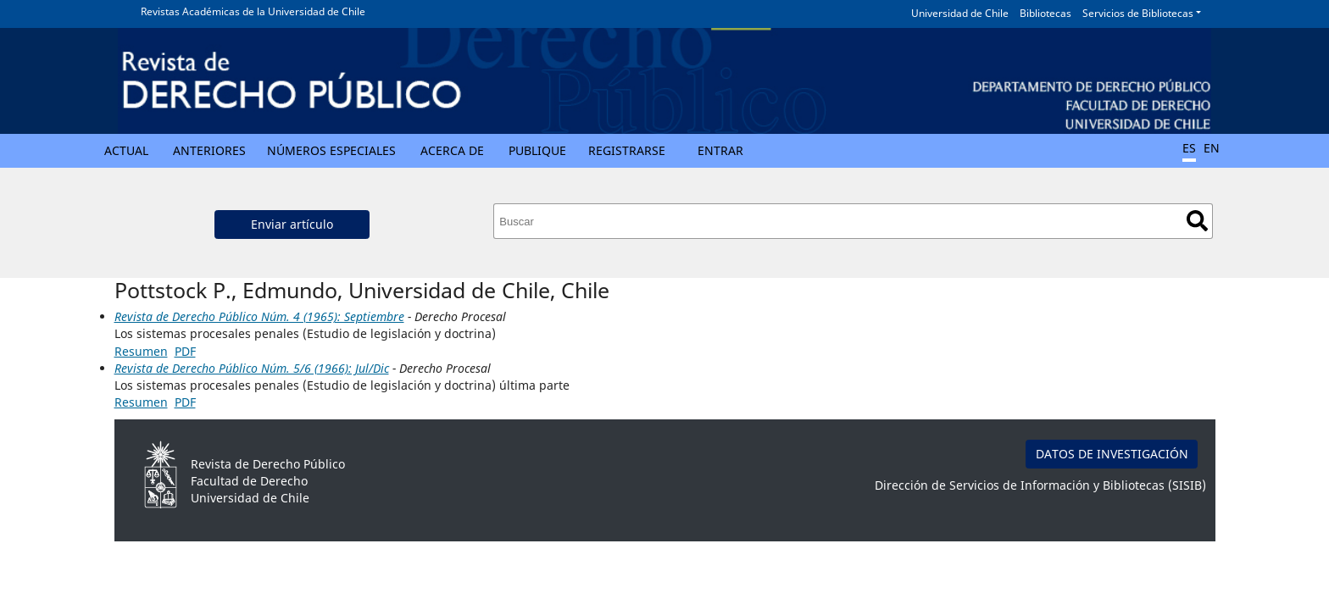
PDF (185, 351)
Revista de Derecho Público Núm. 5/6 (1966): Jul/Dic (251, 368)
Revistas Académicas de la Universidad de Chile (253, 11)
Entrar (720, 150)
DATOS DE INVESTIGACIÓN (1112, 454)
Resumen (141, 351)
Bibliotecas (1045, 13)
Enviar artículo (292, 224)
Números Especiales (331, 150)
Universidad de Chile (960, 13)
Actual (126, 150)
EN (1212, 148)
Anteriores (209, 150)
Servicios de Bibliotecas (1137, 13)
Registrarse (626, 150)
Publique (537, 150)
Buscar (1197, 220)
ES (1189, 148)
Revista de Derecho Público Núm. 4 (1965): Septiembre (259, 316)
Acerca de (452, 150)
